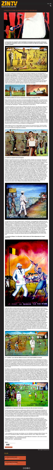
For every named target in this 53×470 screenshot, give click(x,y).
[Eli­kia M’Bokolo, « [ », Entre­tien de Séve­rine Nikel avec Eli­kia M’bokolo (25, 232)
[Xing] (7, 444)
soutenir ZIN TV (8, 447)
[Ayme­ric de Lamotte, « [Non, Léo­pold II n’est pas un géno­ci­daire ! (26, 160)
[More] (8, 444)
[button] (48, 4)
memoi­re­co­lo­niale (17, 439)
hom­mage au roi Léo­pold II (11, 74)
